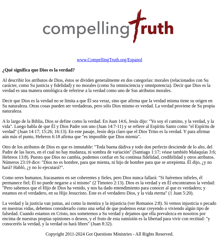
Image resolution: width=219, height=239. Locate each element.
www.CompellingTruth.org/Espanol (109, 59)
